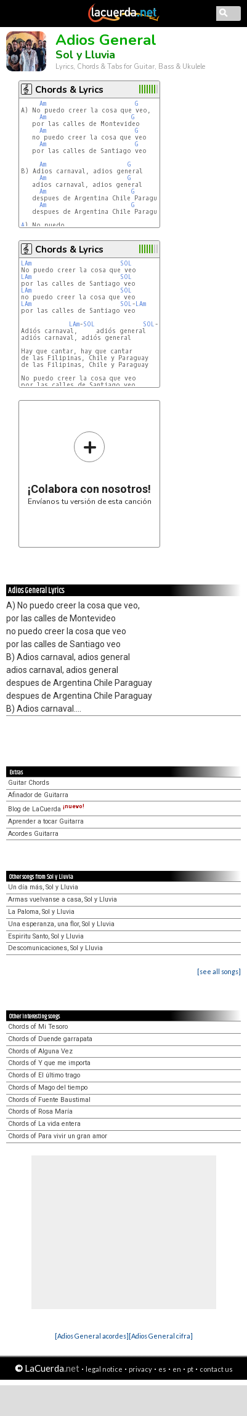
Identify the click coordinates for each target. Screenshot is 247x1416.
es (162, 1369)
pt (190, 1369)
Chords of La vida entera (44, 1124)
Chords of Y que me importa (49, 1063)
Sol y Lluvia (85, 54)
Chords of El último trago (44, 1075)
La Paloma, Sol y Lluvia (41, 912)
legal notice (104, 1369)
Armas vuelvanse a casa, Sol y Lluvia (62, 899)
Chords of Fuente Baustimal (49, 1100)
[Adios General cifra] (161, 1336)
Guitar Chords (28, 783)
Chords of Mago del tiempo (47, 1088)
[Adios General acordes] (92, 1336)
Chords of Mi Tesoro (38, 1027)
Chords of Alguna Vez (40, 1051)
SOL (126, 263)
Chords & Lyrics (69, 90)
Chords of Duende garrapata (50, 1039)
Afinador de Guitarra (38, 795)
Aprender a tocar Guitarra (46, 821)
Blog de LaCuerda (46, 809)
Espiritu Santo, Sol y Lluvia (46, 936)
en (176, 1369)
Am (42, 104)
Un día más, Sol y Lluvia (43, 887)
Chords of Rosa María (40, 1111)
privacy (140, 1369)
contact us (216, 1369)
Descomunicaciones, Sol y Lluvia (55, 948)
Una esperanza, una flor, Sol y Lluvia (61, 924)
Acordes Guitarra (33, 834)
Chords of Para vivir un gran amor (57, 1136)
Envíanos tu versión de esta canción (90, 468)
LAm (26, 263)
